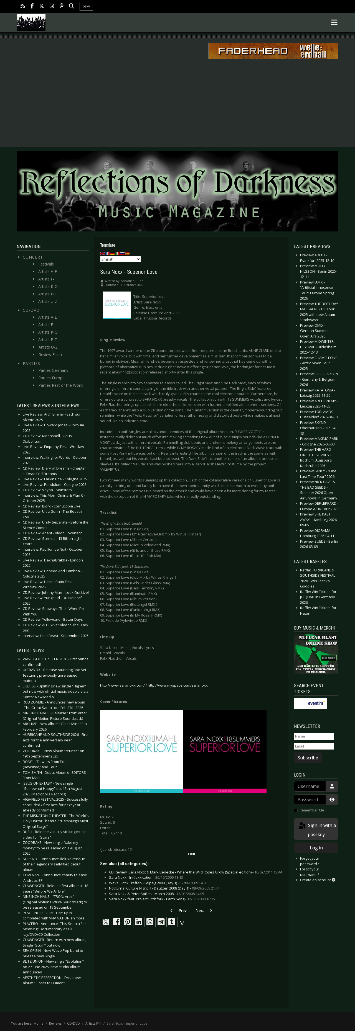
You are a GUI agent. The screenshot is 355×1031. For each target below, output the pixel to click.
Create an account (317, 879)
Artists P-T (47, 294)
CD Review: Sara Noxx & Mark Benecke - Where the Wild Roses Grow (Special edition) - (195, 872)
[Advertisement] (177, 102)
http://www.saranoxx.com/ (122, 685)
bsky (86, 6)
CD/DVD (31, 310)
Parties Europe (51, 377)
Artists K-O (48, 286)
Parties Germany (53, 370)
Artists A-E (47, 271)
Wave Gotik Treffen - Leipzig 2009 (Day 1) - (158, 882)
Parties (31, 363)
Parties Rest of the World (60, 385)
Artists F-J (46, 279)
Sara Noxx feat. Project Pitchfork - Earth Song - (162, 898)
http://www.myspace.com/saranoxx (178, 685)
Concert (33, 257)
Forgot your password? (309, 861)
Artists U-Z (47, 301)
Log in (316, 848)
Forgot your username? (309, 872)
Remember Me (312, 810)
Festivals (46, 264)
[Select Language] (120, 259)
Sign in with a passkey (317, 829)
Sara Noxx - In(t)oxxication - (146, 877)
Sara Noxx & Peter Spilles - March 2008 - (156, 893)
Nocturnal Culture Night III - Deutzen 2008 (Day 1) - (164, 888)
